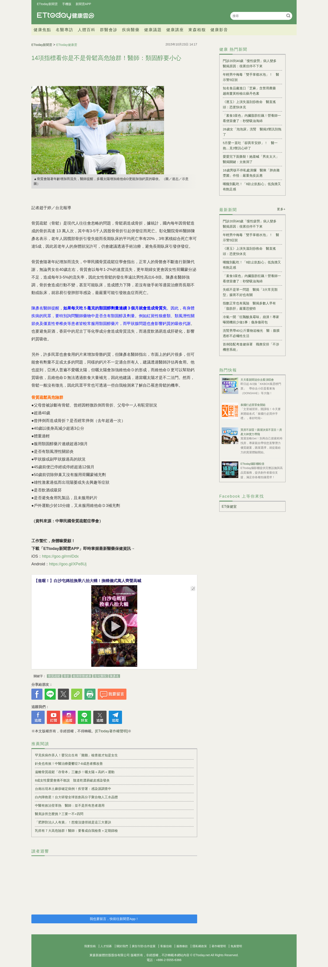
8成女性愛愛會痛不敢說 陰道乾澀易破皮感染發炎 (72, 780)
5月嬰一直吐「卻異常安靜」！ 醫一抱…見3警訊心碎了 (250, 145)
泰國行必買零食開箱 (252, 405)
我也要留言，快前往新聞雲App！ (114, 919)
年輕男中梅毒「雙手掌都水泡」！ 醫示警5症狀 (251, 77)
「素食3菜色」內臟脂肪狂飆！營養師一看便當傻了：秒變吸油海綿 (252, 118)
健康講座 (175, 30)
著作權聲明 (219, 946)
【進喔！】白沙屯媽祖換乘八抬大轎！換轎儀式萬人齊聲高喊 (87, 581)
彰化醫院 (100, 676)
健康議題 (153, 30)
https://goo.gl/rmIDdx (60, 556)
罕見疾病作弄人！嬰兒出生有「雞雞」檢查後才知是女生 (76, 755)
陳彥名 (114, 676)
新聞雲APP (83, 4)
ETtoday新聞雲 (47, 4)
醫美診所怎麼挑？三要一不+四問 (59, 814)
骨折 (66, 676)
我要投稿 (90, 946)
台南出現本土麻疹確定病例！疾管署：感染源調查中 (73, 789)
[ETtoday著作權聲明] (111, 731)
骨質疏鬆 (54, 676)
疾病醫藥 (131, 30)
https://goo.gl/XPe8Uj (67, 564)
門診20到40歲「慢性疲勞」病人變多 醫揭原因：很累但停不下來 (251, 63)
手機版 (66, 4)
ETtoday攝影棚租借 (252, 463)
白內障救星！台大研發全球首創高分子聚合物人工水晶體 (76, 797)
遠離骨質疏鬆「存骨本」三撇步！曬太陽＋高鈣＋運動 (74, 772)
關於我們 (122, 946)
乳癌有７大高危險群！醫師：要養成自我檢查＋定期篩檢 (76, 830)
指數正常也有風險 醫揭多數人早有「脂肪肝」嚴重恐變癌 (249, 305)
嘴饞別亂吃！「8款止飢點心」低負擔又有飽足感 (252, 186)
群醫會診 (109, 30)
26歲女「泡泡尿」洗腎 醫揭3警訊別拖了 (252, 131)
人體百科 (86, 30)
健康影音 (219, 30)
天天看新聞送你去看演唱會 (257, 379)
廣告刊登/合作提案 (144, 946)
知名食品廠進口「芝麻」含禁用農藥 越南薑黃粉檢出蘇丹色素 (251, 90)
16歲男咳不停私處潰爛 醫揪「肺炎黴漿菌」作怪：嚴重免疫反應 (251, 172)
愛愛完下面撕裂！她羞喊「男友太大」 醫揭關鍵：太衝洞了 (252, 159)
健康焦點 (42, 30)
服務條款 (182, 946)
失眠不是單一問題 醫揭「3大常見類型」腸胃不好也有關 (250, 292)
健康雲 (65, 16)
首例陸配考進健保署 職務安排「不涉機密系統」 (251, 346)
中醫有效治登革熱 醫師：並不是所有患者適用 (70, 805)
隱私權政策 (200, 946)
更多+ (281, 209)
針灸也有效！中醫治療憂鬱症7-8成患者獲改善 (69, 763)
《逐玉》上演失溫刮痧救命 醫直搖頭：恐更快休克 (249, 104)
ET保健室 (229, 506)
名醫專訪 (64, 30)
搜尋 (288, 15)
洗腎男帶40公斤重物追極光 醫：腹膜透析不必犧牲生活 (251, 333)
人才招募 (106, 946)
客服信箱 (166, 946)
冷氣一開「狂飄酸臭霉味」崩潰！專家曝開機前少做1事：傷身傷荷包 (251, 319)
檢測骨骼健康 (82, 676)
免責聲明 (236, 946)
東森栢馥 (197, 30)
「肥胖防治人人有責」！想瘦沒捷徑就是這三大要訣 (73, 822)
